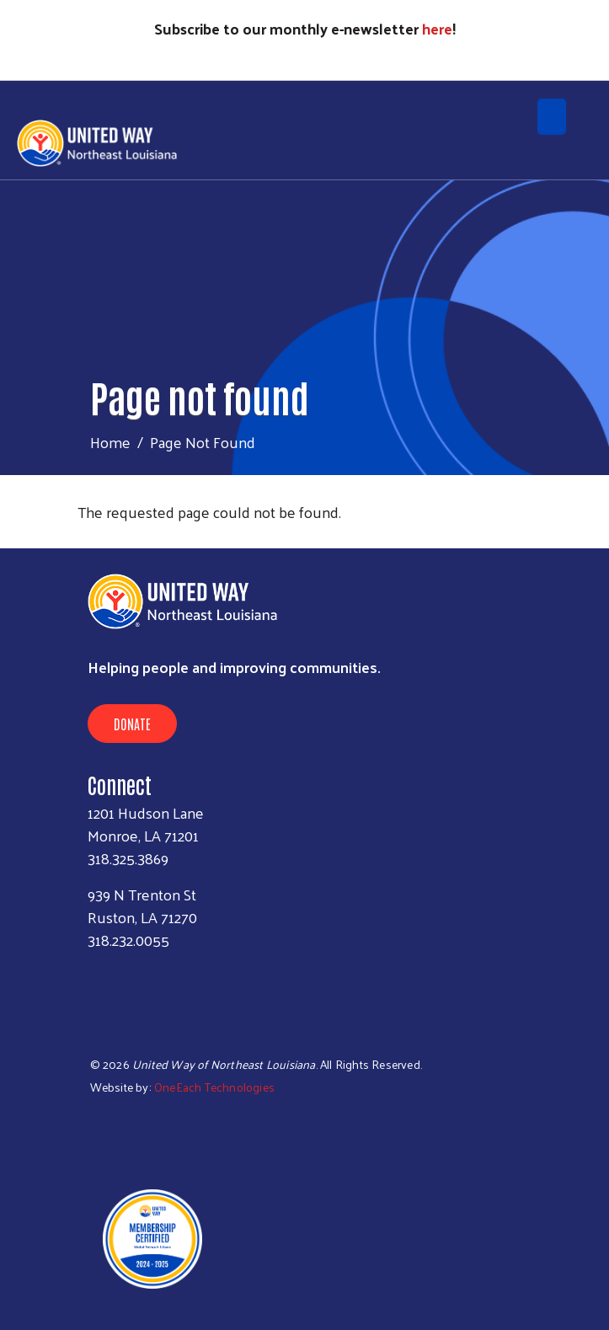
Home (110, 441)
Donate (132, 723)
